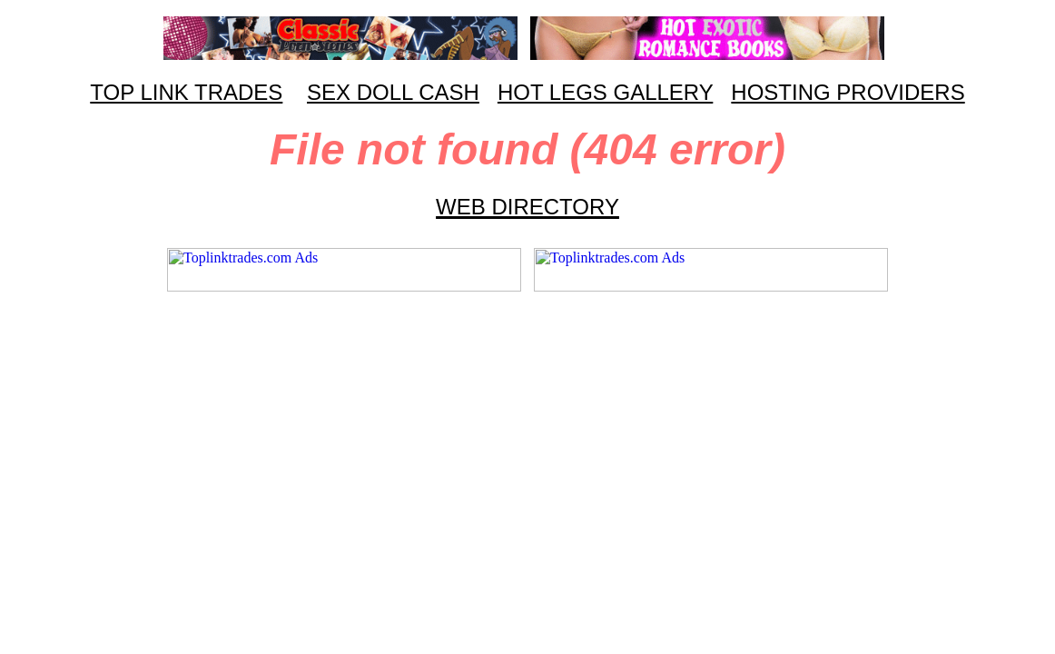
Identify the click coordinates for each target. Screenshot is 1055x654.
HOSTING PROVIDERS (847, 92)
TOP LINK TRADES (186, 92)
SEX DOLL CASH (393, 92)
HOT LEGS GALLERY (605, 92)
